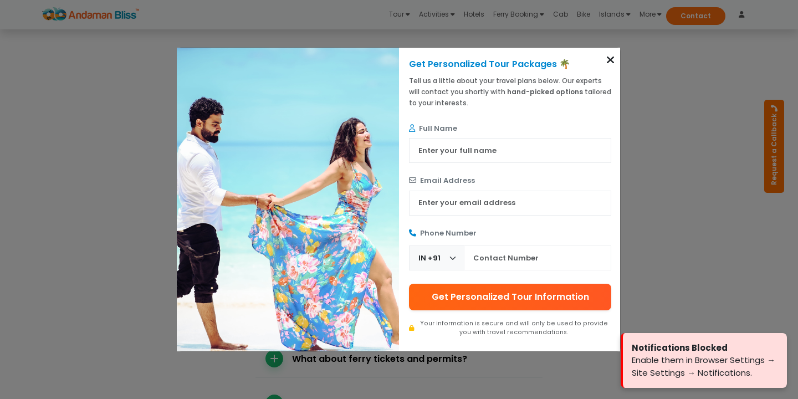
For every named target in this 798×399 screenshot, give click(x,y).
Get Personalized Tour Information (510, 296)
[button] (610, 59)
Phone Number (443, 233)
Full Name (433, 128)
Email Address (442, 180)
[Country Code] (436, 257)
